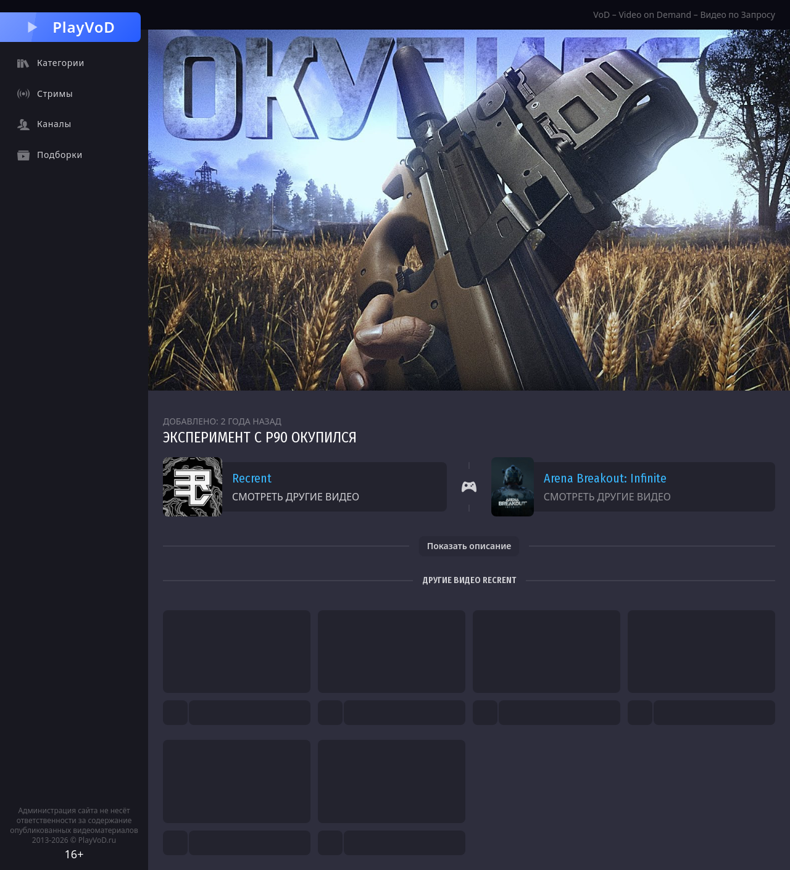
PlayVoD (70, 27)
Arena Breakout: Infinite (605, 478)
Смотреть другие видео (295, 496)
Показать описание (469, 546)
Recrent (252, 478)
